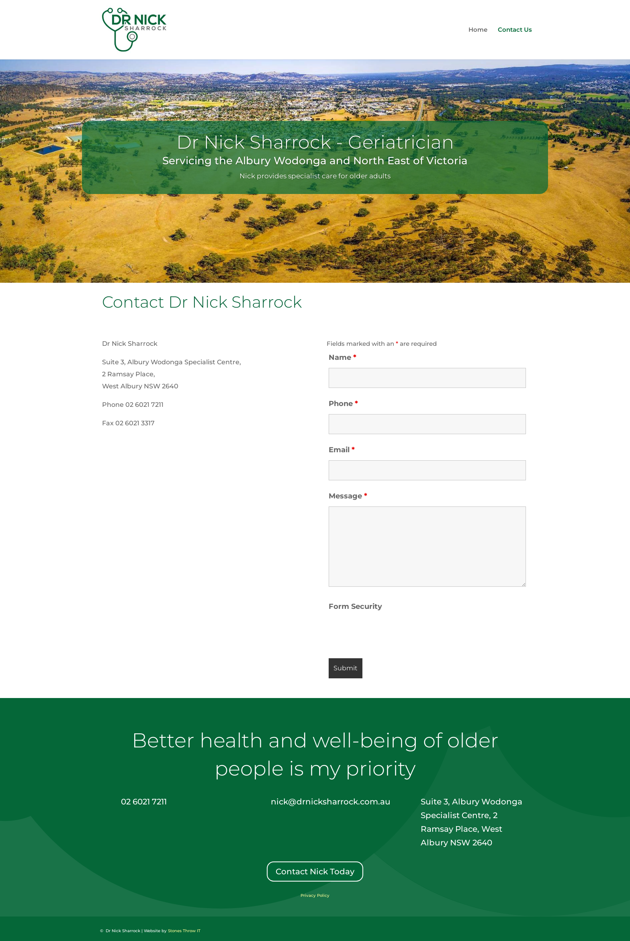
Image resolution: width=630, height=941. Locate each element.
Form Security (355, 606)
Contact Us (515, 30)
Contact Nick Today (315, 871)
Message (348, 496)
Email (342, 449)
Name (342, 357)
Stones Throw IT (184, 930)
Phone (343, 403)
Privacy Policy (315, 895)
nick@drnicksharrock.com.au (331, 801)
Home (477, 30)
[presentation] (390, 632)
